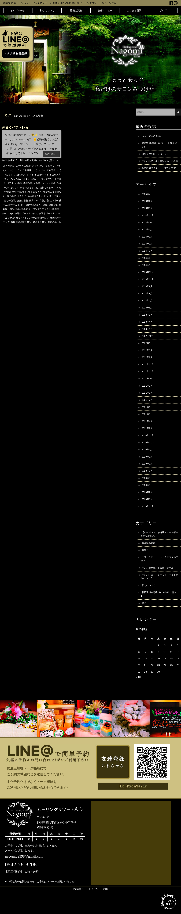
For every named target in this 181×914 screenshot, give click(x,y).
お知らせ (147, 570)
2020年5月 (147, 496)
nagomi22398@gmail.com (25, 879)
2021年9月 (147, 401)
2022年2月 (147, 371)
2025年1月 (147, 217)
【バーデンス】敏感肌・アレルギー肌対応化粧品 (159, 554)
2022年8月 (147, 357)
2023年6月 (147, 320)
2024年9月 (147, 239)
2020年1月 (147, 518)
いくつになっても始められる (23, 180)
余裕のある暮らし (51, 193)
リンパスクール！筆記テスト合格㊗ (159, 164)
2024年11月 (148, 225)
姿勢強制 (28, 197)
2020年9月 (147, 467)
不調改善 (45, 188)
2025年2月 (147, 210)
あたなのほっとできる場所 (18, 171)
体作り (22, 193)
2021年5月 (147, 430)
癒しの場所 (24, 205)
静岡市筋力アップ (51, 227)
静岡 (55, 214)
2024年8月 (147, 247)
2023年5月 (147, 327)
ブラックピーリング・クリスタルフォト (159, 580)
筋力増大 (18, 210)
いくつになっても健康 (26, 175)
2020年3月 (147, 504)
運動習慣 (30, 214)
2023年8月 (147, 305)
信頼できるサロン (12, 197)
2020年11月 (148, 460)
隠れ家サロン (44, 214)
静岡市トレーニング (44, 218)
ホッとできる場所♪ (152, 136)
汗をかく (48, 201)
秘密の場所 (51, 205)
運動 (21, 214)
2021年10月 (148, 394)
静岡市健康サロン (30, 227)
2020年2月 (147, 511)
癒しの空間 (38, 205)
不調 (36, 188)
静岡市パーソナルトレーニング (40, 222)
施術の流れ (76, 10)
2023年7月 (147, 313)
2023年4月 (147, 335)
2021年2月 (147, 445)
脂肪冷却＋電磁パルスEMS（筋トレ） (38, 165)
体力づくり (34, 193)
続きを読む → (51, 153)
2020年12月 (148, 452)
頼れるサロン (35, 231)
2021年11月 (148, 386)
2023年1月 (147, 342)
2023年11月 (148, 291)
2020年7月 (147, 482)
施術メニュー (105, 10)
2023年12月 (148, 283)
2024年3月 (147, 261)
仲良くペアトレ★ (16, 127)
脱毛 (144, 625)
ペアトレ (28, 188)
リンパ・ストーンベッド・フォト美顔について (159, 598)
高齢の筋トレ (51, 231)
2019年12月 (148, 526)
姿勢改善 (39, 197)
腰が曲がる (46, 210)
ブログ (163, 10)
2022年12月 (148, 349)
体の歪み (13, 193)
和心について (47, 10)
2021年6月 (147, 423)
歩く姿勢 (37, 201)
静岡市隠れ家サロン (16, 231)
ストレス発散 (43, 184)
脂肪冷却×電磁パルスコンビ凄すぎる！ (159, 145)
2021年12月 (148, 379)
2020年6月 (147, 489)
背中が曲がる (31, 210)
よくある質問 (134, 10)
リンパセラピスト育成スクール (159, 589)
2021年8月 (147, 408)
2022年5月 (147, 364)
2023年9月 (147, 298)
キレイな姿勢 (47, 180)
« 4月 (139, 700)
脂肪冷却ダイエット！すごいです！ (158, 175)
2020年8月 (147, 474)
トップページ (17, 10)
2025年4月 (147, 203)
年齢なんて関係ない (20, 201)
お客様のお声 (149, 563)
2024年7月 (147, 254)
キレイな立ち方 (25, 184)
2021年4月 (147, 438)
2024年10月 (148, 232)
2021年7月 (147, 416)
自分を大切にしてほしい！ (156, 154)
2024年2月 (147, 269)
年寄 (47, 197)
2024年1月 (147, 276)
